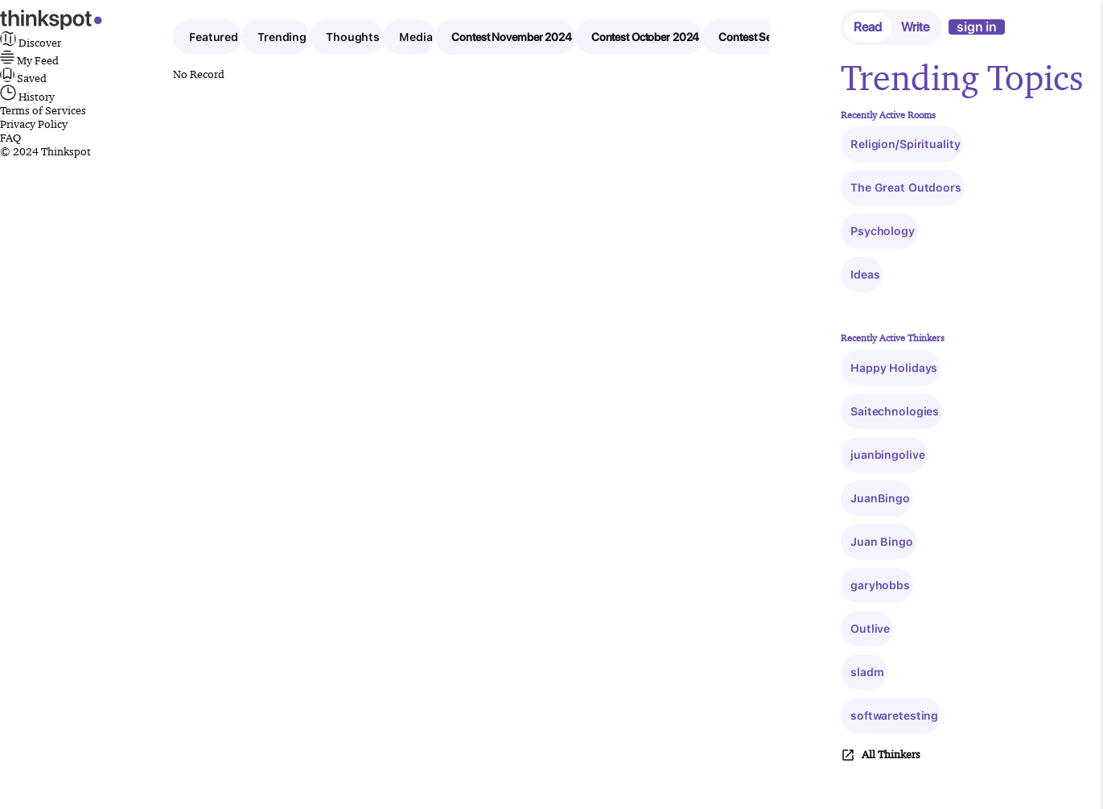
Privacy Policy (34, 124)
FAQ (10, 137)
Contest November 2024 (511, 37)
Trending (282, 37)
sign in (977, 27)
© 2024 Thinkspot (45, 151)
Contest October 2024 (645, 37)
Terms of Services (43, 110)
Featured (213, 37)
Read (868, 27)
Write (915, 27)
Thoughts (353, 37)
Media (415, 37)
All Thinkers (880, 755)
